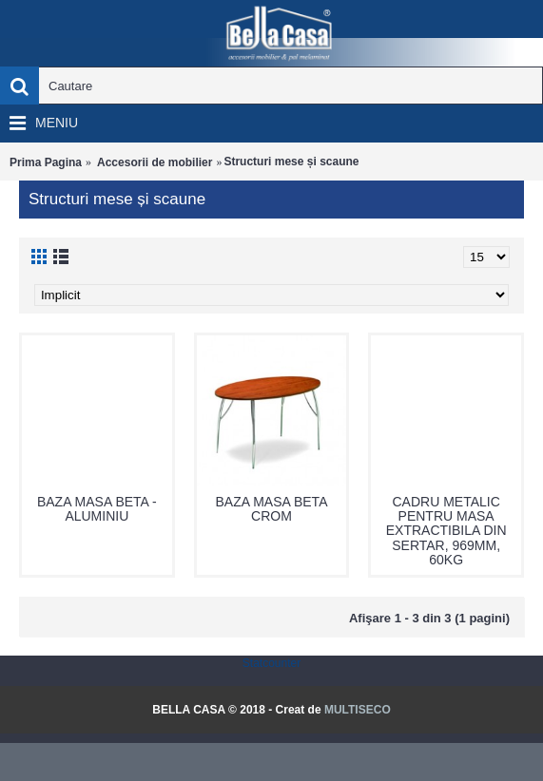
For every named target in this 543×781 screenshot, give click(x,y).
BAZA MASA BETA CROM (271, 509)
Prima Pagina (46, 162)
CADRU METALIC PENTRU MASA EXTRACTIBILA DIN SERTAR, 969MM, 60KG (446, 531)
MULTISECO (357, 709)
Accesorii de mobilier (154, 162)
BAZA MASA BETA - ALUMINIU (97, 509)
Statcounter (271, 663)
